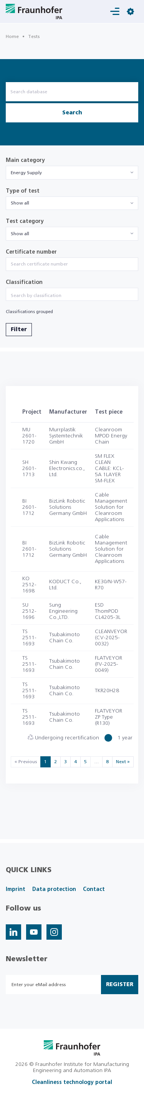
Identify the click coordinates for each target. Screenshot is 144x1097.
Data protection (54, 889)
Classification (24, 282)
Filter (19, 329)
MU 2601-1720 (29, 436)
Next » (123, 761)
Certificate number (31, 252)
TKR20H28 (107, 690)
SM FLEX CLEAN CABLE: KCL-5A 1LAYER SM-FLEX (109, 468)
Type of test (23, 191)
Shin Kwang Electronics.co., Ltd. (67, 468)
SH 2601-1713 (29, 468)
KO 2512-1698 (29, 585)
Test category (25, 221)
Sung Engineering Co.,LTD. (63, 611)
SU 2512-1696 (29, 611)
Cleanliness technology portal (72, 1082)
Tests (34, 36)
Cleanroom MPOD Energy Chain (111, 436)
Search (72, 112)
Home (12, 36)
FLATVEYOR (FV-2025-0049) (108, 664)
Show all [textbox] (20, 203)
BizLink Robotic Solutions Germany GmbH (68, 507)
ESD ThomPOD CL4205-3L (108, 611)
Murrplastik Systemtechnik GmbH (66, 436)
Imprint (15, 889)
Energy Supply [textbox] (26, 172)
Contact (94, 889)
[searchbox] (72, 295)
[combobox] (72, 173)
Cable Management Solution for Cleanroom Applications (111, 507)
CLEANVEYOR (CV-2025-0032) (111, 638)
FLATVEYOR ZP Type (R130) (108, 717)
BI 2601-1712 (29, 507)
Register (119, 984)
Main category (25, 160)
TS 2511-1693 (29, 638)
